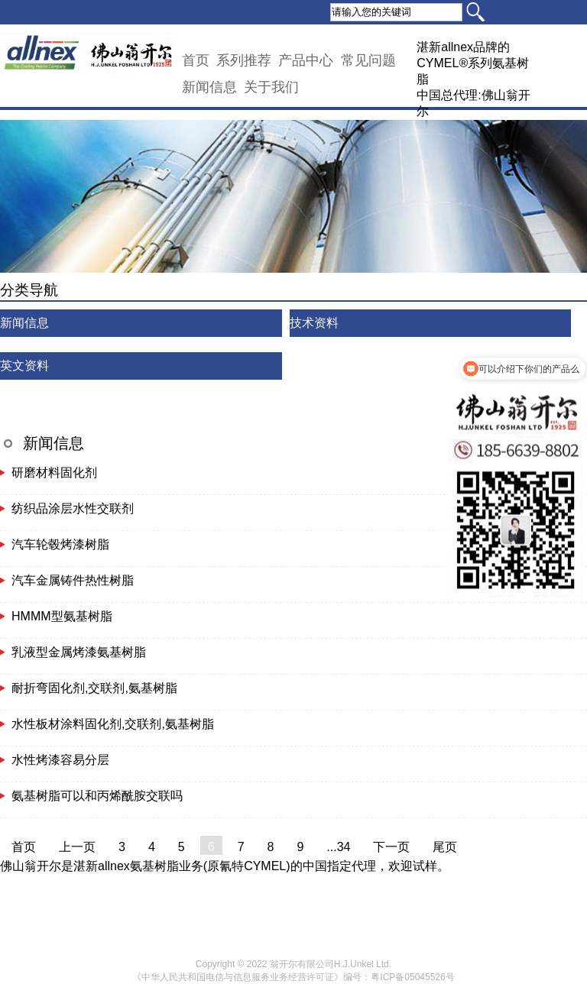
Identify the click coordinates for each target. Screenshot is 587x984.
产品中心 (305, 60)
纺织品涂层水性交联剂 (72, 508)
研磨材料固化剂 (54, 472)
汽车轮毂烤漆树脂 (60, 544)
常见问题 (368, 60)
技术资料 (314, 322)
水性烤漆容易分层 (60, 759)
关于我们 (271, 87)
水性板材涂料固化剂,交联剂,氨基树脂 (112, 723)
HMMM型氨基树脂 (61, 616)
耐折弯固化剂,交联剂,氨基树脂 (94, 687)
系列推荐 (243, 60)
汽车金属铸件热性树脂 (72, 580)
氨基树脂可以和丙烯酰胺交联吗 (97, 795)
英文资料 (24, 365)
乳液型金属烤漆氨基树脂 (78, 652)
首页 (195, 60)
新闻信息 (209, 87)
